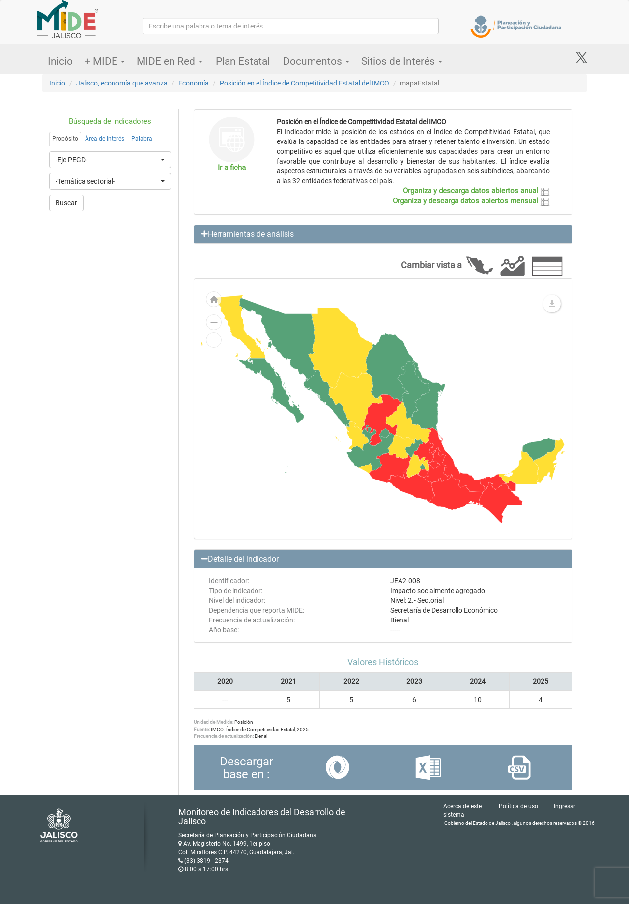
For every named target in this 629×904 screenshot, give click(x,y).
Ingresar (564, 806)
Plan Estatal (243, 61)
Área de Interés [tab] (104, 138)
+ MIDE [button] (105, 61)
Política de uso (518, 806)
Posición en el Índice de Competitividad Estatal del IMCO (304, 83)
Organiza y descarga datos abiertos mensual (471, 201)
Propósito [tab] (65, 138)
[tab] (383, 234)
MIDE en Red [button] (169, 61)
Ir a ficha (232, 167)
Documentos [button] (316, 61)
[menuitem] (384, 433)
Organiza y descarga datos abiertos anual (476, 190)
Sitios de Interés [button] (401, 61)
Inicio (60, 61)
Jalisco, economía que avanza (122, 83)
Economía (193, 83)
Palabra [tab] (141, 138)
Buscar (66, 203)
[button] (383, 234)
